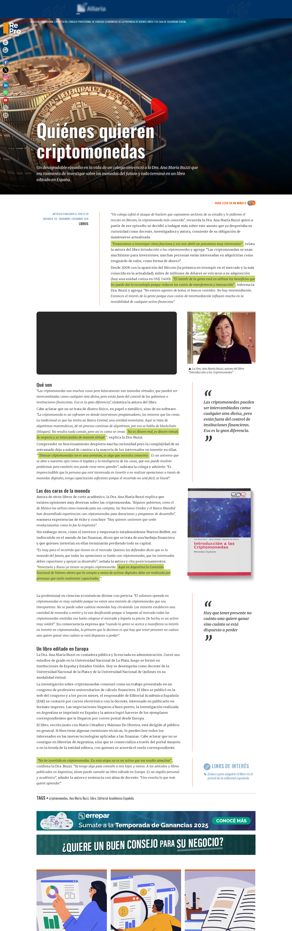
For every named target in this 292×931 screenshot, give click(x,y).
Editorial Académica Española (116, 798)
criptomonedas (58, 798)
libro (93, 798)
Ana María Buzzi (79, 798)
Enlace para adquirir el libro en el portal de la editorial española (230, 776)
